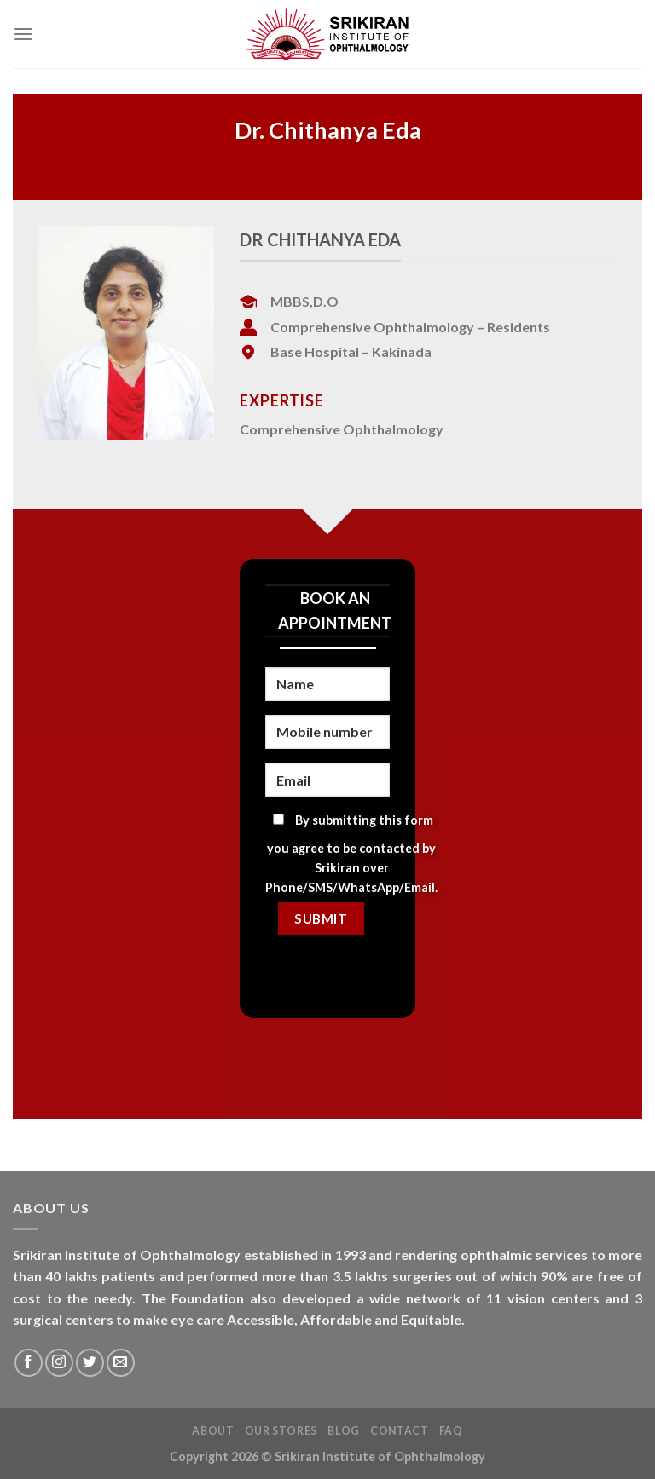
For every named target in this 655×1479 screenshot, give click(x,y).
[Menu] (23, 34)
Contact (399, 1430)
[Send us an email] (121, 1363)
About (213, 1430)
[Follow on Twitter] (90, 1363)
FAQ (451, 1430)
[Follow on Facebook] (28, 1363)
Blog (343, 1430)
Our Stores (281, 1430)
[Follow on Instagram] (59, 1363)
